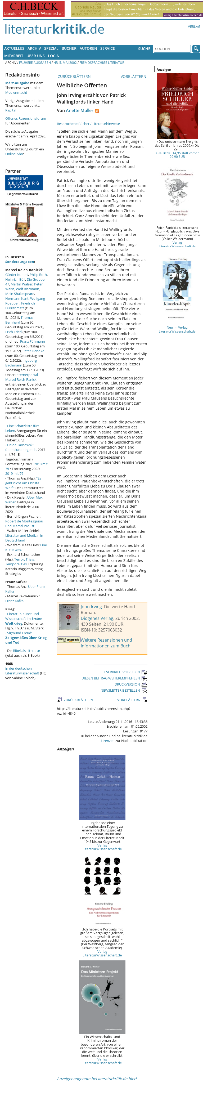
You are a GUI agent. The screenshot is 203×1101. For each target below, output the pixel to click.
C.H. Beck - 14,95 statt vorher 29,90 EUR (177, 155)
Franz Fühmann (32, 341)
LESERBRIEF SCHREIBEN (124, 672)
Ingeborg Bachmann (21, 363)
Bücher (69, 48)
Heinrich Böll (15, 279)
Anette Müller (79, 110)
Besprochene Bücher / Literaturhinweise (88, 123)
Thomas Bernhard (19, 320)
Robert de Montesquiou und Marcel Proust (24, 523)
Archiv (34, 48)
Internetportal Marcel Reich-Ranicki (21, 377)
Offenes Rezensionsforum (25, 118)
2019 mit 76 (14, 473)
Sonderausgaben (19, 261)
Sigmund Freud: (26, 637)
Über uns (35, 55)
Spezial (51, 48)
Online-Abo (14, 153)
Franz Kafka (14, 600)
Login (54, 55)
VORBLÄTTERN (134, 76)
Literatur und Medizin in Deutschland (24, 538)
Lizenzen (108, 740)
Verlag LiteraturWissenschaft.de (102, 847)
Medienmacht (16, 92)
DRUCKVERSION (131, 684)
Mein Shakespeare (19, 293)
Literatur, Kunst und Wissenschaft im (24, 618)
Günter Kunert (16, 274)
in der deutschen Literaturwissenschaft (22, 670)
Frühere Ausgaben (35, 62)
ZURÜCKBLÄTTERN (74, 76)
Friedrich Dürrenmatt (20, 305)
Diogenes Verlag (97, 618)
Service (107, 48)
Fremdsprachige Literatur (101, 62)
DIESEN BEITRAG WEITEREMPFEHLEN (114, 678)
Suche (144, 48)
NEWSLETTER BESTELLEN (124, 690)
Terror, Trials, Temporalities (20, 561)
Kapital (10, 110)
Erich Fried (13, 331)
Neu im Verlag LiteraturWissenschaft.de (177, 329)
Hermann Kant (17, 298)
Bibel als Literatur (26, 650)
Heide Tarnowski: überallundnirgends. (21, 447)
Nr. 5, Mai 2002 (65, 62)
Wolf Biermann (27, 289)
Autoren (88, 48)
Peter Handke (33, 350)
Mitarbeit (13, 55)
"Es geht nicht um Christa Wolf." (23, 483)
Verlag (194, 26)
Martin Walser (22, 284)
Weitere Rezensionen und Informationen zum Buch (106, 643)
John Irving (91, 607)
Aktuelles (14, 48)
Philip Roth (38, 274)
